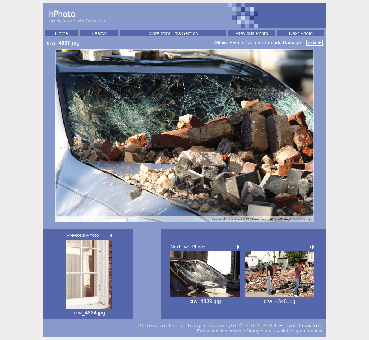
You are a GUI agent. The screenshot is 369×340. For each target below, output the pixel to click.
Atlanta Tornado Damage (274, 42)
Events (237, 42)
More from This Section (173, 33)
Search (99, 33)
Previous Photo (252, 33)
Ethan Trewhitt (301, 325)
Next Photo (301, 33)
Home (61, 33)
